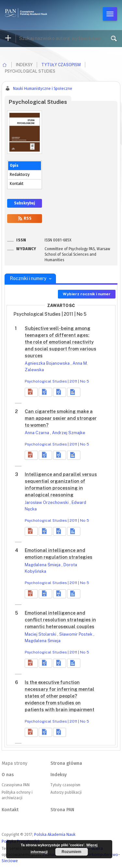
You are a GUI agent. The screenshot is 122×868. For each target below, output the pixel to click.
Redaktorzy (20, 174)
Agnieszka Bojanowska (48, 363)
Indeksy (58, 774)
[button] (31, 392)
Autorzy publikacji (66, 792)
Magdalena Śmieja (43, 564)
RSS (25, 218)
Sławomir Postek (76, 634)
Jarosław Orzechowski (47, 502)
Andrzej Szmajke (68, 432)
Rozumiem (71, 852)
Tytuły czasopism (61, 64)
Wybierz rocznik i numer (87, 294)
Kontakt (16, 183)
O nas (8, 774)
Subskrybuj (24, 203)
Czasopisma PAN (16, 785)
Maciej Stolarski (41, 634)
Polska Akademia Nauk (54, 834)
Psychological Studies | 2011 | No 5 (57, 381)
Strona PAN (62, 810)
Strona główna (66, 763)
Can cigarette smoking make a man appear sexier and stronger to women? (61, 418)
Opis (14, 165)
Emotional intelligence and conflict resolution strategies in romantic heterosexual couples (60, 619)
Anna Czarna (37, 432)
